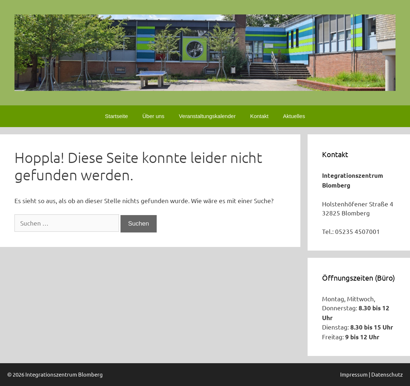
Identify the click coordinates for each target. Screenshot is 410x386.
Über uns (153, 116)
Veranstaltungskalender (207, 116)
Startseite (116, 116)
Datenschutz (387, 374)
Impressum (354, 374)
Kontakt (259, 116)
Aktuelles (294, 116)
